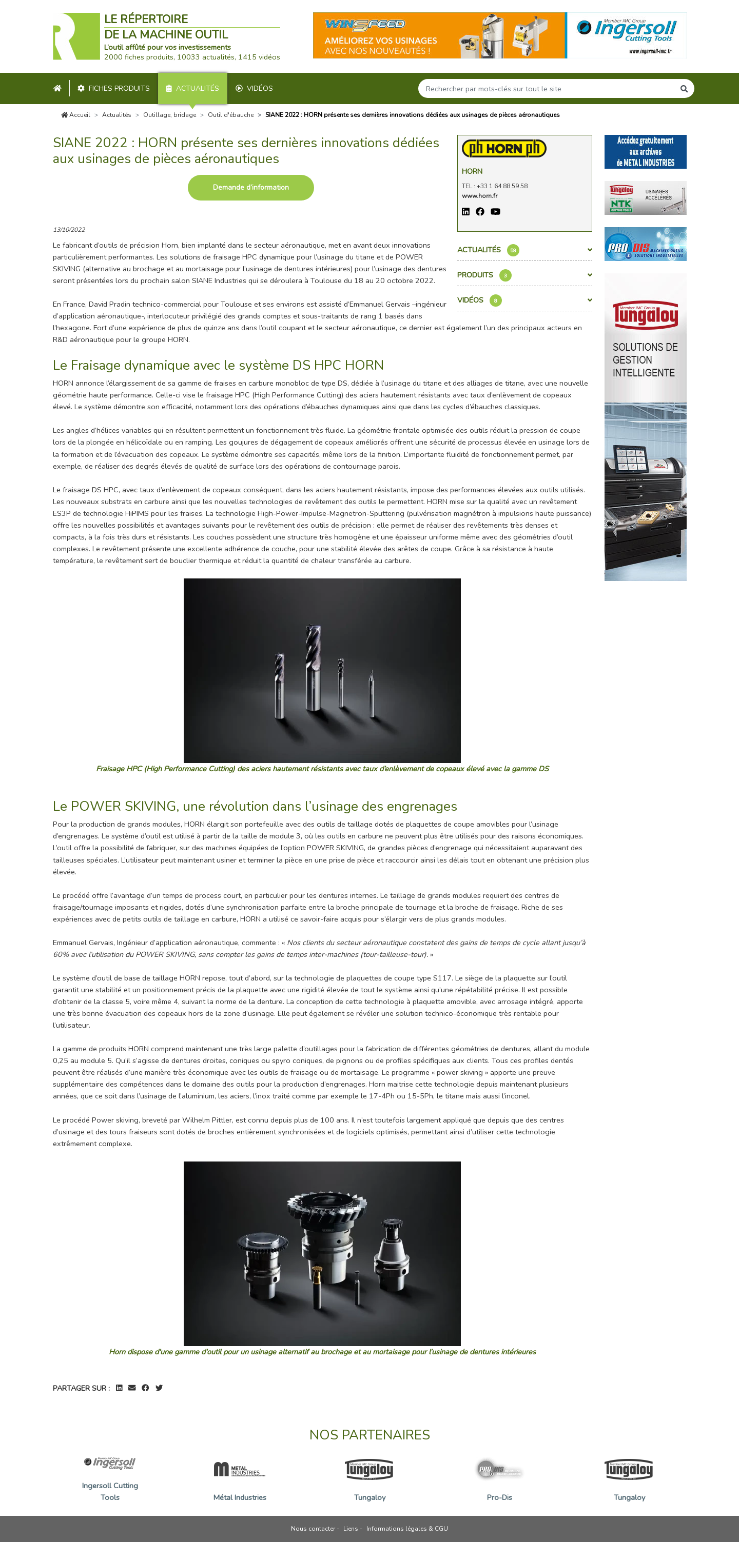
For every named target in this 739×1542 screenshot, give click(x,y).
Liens (350, 1529)
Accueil (76, 115)
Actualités (192, 88)
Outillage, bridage (169, 115)
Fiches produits (113, 88)
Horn (472, 171)
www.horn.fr (479, 196)
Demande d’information (251, 187)
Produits (524, 275)
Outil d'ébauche (231, 115)
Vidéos (254, 88)
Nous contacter (313, 1529)
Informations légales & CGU (407, 1529)
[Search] (546, 88)
